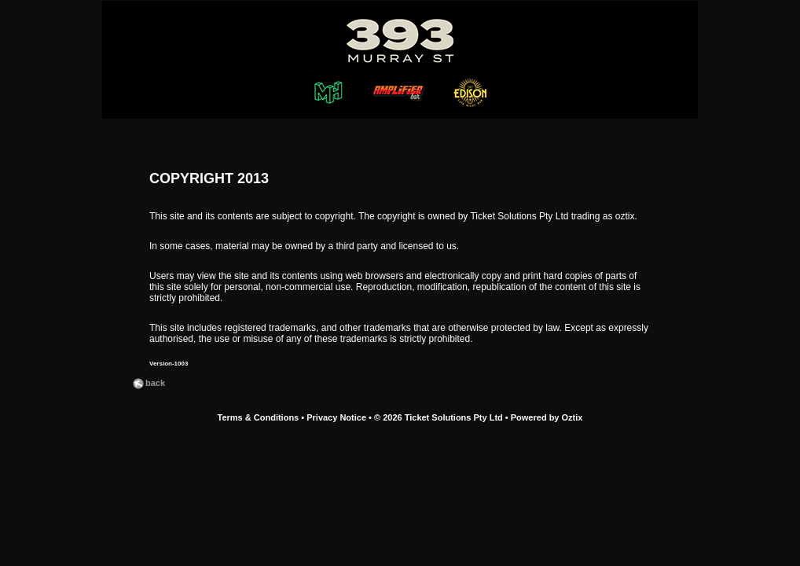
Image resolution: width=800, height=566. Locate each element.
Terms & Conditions (258, 417)
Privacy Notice (336, 417)
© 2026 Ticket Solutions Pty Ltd (438, 417)
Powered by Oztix (547, 417)
